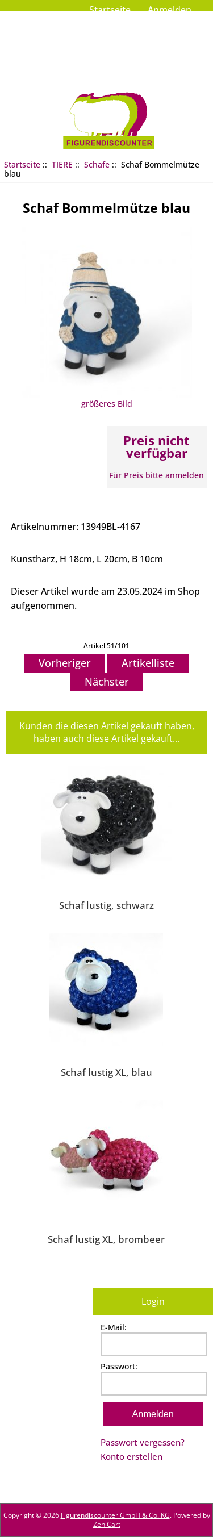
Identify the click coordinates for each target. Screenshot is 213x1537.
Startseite (110, 9)
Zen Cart (106, 1524)
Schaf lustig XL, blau (106, 1071)
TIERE (62, 164)
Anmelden (169, 9)
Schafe (97, 164)
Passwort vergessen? (143, 1442)
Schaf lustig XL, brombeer (106, 1238)
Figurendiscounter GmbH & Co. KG (115, 1515)
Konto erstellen (131, 1456)
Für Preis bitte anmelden (156, 475)
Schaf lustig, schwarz (106, 904)
